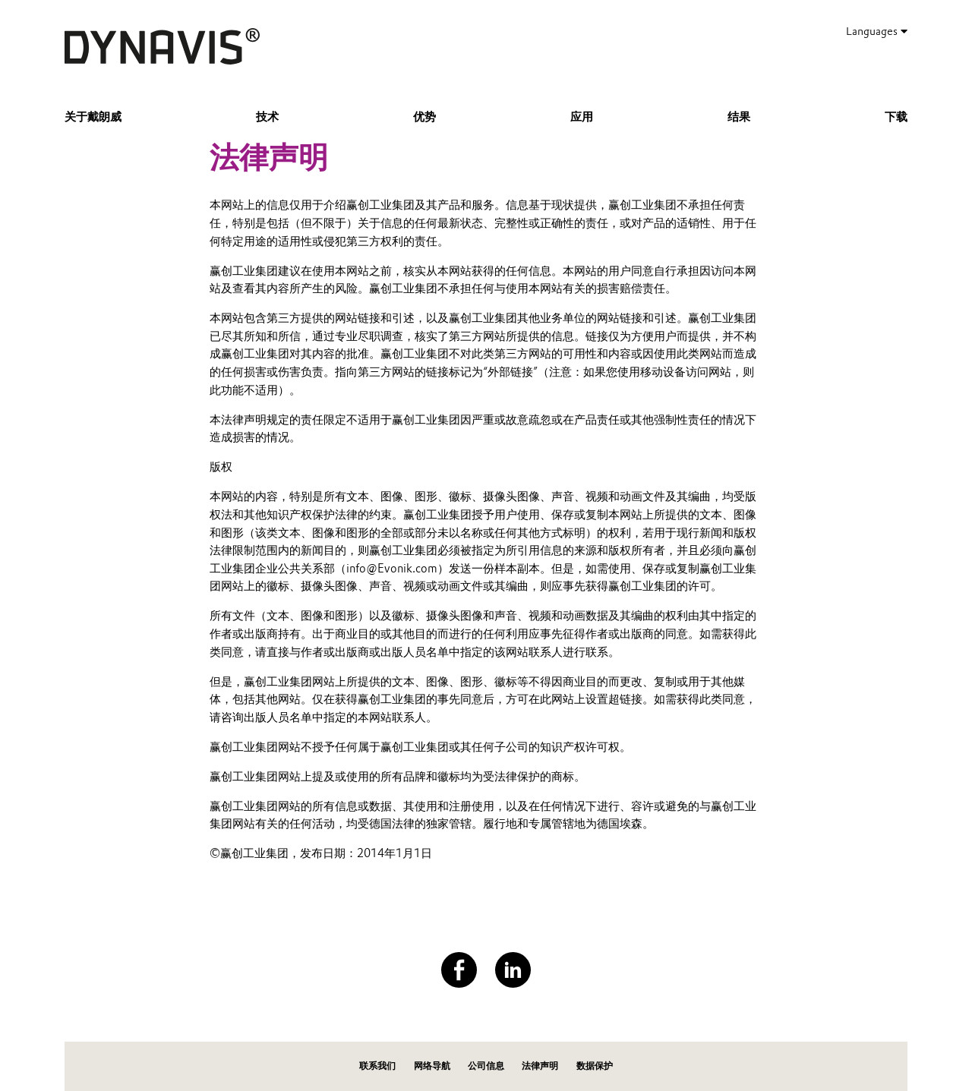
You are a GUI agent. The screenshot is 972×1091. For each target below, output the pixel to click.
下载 (896, 117)
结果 (738, 117)
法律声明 (540, 1065)
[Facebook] (459, 970)
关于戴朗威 (93, 117)
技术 (267, 117)
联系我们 (377, 1065)
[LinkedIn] (513, 970)
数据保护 (594, 1065)
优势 (424, 117)
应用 (581, 117)
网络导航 (432, 1065)
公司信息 (486, 1065)
